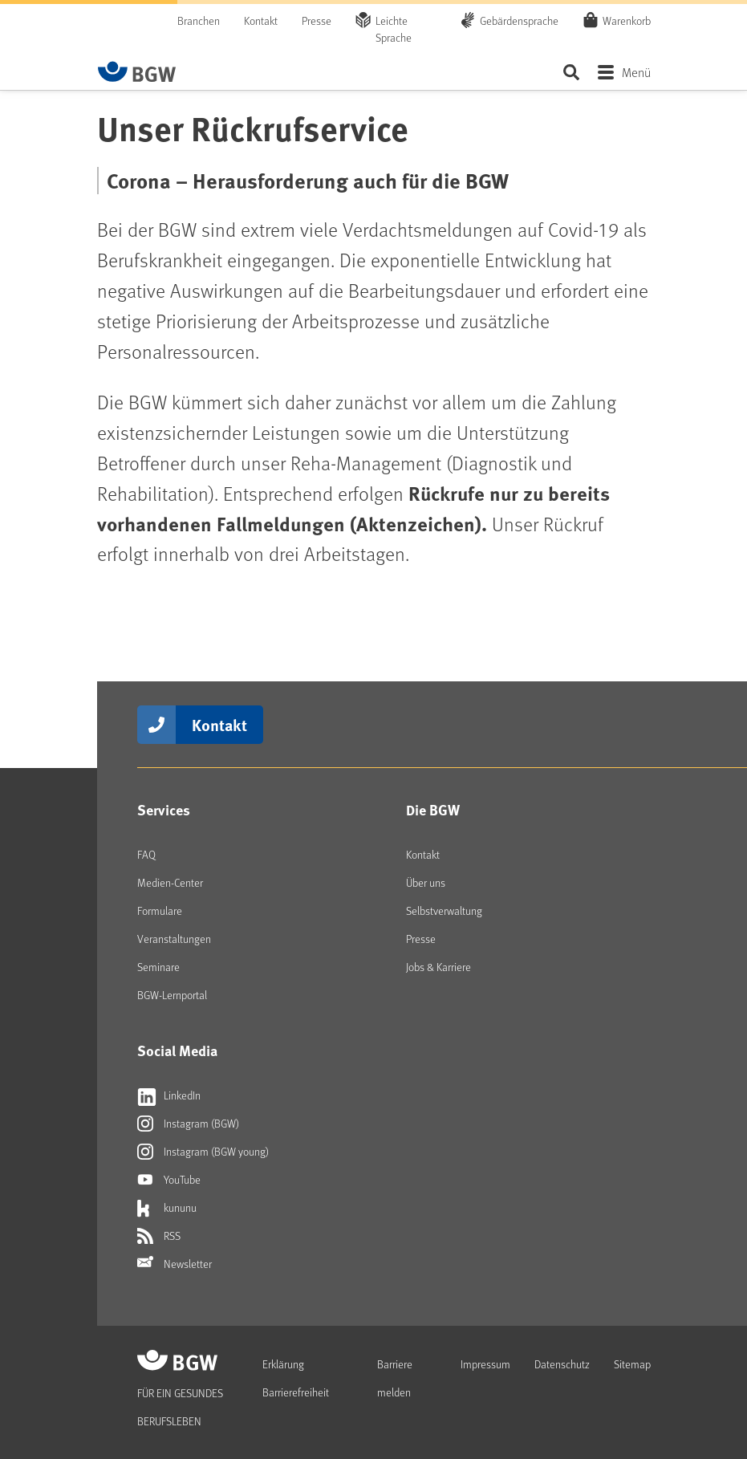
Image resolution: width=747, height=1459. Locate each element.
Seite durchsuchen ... (572, 72)
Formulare (159, 910)
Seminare (158, 966)
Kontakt (261, 20)
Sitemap (632, 1364)
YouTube (169, 1180)
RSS (159, 1236)
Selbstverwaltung (444, 910)
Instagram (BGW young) (203, 1152)
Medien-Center (170, 882)
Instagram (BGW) (188, 1124)
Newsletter (174, 1264)
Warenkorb (627, 20)
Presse (316, 20)
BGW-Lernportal (172, 994)
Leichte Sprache (394, 29)
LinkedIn (169, 1095)
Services (163, 809)
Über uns (425, 882)
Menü (636, 71)
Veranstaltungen (174, 938)
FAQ (146, 854)
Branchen (198, 20)
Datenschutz (562, 1364)
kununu (167, 1208)
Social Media (177, 1050)
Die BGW (433, 809)
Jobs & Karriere (438, 966)
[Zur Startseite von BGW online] (137, 71)
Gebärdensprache (519, 20)
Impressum (485, 1364)
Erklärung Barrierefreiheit (295, 1378)
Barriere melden (394, 1378)
